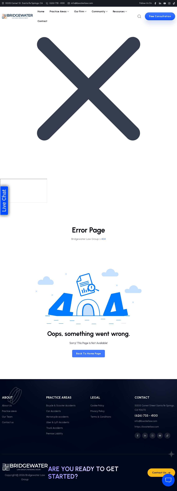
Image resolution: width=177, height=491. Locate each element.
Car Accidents (53, 411)
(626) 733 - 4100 (57, 3)
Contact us (8, 422)
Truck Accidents (54, 428)
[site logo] (17, 16)
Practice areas (9, 411)
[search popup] (139, 16)
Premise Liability (54, 433)
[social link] (155, 3)
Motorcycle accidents (57, 416)
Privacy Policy (97, 411)
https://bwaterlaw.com (147, 426)
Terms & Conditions (100, 416)
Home (41, 11)
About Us (7, 405)
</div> (23, 191)
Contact (42, 21)
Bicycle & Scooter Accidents (61, 405)
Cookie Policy (97, 405)
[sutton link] (160, 16)
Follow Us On (145, 3)
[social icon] (138, 436)
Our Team (7, 416)
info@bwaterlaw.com (82, 3)
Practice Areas (59, 11)
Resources (120, 11)
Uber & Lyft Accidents (57, 422)
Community (100, 11)
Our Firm (80, 11)
